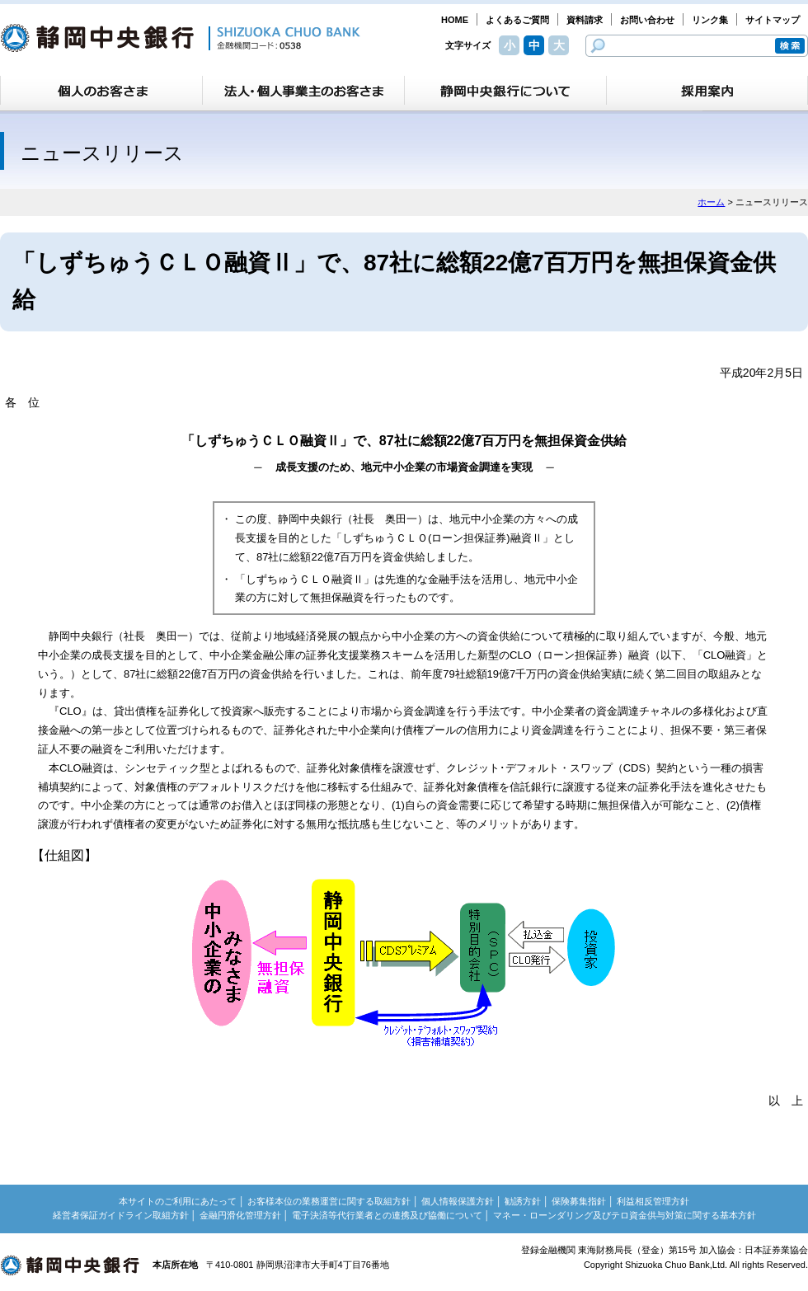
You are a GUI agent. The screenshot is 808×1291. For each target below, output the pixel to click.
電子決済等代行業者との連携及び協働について (387, 1215)
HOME (454, 20)
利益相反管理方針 (653, 1201)
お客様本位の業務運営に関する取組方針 (329, 1201)
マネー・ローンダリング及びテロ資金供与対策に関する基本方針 (624, 1215)
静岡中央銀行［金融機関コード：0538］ (180, 38)
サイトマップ (772, 20)
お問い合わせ (647, 20)
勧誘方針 (523, 1201)
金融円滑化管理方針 (240, 1215)
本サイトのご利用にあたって (178, 1201)
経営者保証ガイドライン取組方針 (121, 1215)
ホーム (711, 202)
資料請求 (584, 20)
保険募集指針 (579, 1201)
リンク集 (710, 20)
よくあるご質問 (517, 20)
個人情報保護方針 (457, 1201)
